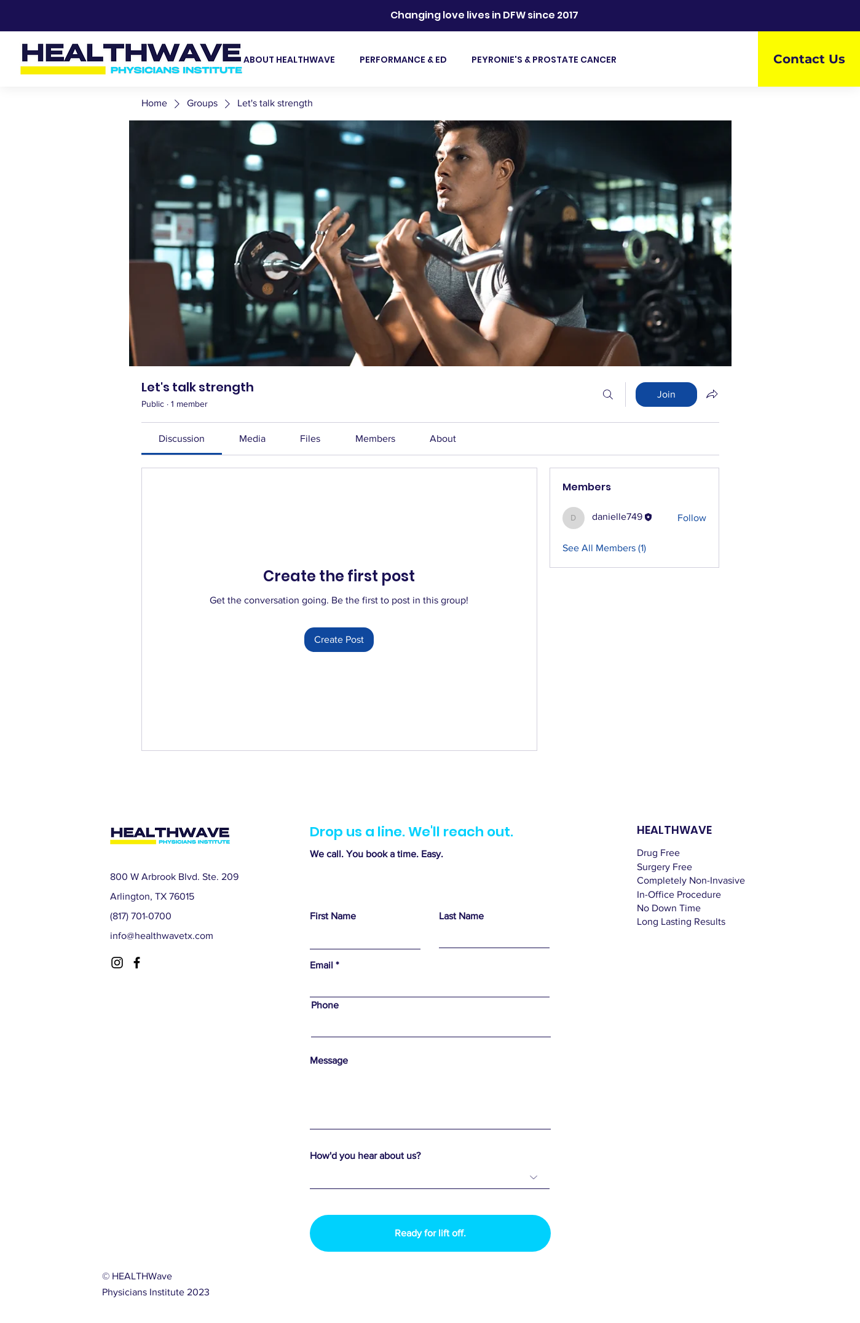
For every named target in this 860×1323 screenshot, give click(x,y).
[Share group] (711, 394)
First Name (333, 916)
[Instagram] (117, 962)
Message (329, 1061)
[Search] (608, 394)
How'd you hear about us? (365, 1156)
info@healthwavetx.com (161, 935)
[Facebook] (136, 962)
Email (321, 965)
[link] (182, 438)
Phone (325, 1005)
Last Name (461, 916)
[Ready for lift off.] (430, 1233)
